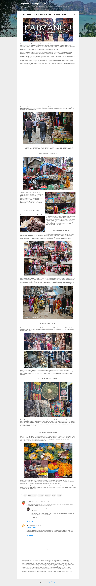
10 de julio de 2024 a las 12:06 (35, 525)
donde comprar (32, 495)
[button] (75, 14)
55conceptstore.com (32, 527)
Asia (25, 495)
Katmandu (57, 486)
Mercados (47, 495)
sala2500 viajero (31, 501)
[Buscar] (78, 4)
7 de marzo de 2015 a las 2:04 (56, 508)
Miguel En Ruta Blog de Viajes (33, 4)
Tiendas (59, 495)
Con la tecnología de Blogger (48, 582)
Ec (27, 525)
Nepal (53, 495)
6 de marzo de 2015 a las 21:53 (42, 501)
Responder (30, 522)
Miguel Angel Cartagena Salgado (40, 508)
